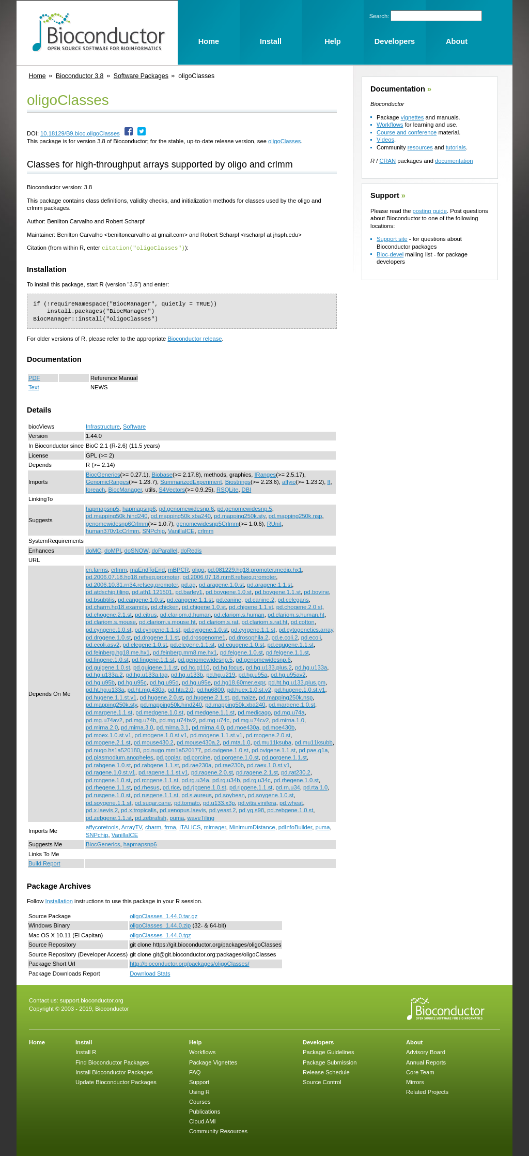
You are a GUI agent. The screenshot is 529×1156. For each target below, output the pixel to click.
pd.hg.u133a (311, 667)
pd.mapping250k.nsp (295, 515)
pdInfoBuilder (295, 827)
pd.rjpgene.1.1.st (250, 787)
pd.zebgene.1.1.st (109, 817)
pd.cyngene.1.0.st (108, 629)
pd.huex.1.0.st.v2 (249, 689)
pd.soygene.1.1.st (108, 802)
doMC (93, 550)
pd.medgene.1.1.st (210, 712)
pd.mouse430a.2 (198, 742)
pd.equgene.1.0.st (241, 644)
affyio (289, 481)
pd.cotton (303, 621)
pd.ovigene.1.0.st (226, 750)
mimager (215, 827)
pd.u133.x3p (219, 802)
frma (170, 827)
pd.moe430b (278, 727)
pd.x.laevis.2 (102, 810)
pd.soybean (230, 795)
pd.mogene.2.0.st (268, 735)
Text (33, 387)
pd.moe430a (243, 727)
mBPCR (178, 569)
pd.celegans (292, 599)
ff (328, 481)
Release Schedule (326, 1072)
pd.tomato (187, 802)
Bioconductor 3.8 (79, 76)
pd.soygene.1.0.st (270, 795)
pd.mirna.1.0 (288, 720)
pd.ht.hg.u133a (105, 689)
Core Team (420, 1072)
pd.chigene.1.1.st (251, 606)
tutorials (456, 147)
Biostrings (238, 481)
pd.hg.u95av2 (288, 674)
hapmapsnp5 (102, 508)
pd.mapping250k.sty (239, 515)
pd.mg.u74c (214, 720)
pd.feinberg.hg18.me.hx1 (118, 652)
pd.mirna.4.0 (208, 727)
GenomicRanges (107, 481)
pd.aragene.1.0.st (221, 584)
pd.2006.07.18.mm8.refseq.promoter (229, 576)
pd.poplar (168, 757)
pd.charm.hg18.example (117, 606)
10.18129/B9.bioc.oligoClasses (80, 133)
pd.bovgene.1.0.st (229, 591)
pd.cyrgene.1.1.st (253, 629)
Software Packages (141, 76)
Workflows (390, 124)
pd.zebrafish (150, 817)
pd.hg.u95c (132, 682)
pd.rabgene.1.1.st (156, 765)
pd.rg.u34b (226, 780)
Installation (59, 901)
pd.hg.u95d (164, 682)
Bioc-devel (390, 254)
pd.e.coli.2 (285, 637)
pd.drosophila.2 (249, 637)
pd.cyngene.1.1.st (157, 629)
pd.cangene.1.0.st (141, 599)
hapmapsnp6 (139, 508)
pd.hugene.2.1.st (207, 697)
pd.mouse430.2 (154, 742)
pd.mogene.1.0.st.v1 (160, 735)
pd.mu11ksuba (272, 742)
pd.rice (171, 787)
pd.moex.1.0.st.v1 (108, 735)
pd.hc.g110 (195, 667)
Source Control (322, 1081)
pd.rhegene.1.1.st (108, 787)
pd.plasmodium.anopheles (119, 757)
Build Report (44, 863)
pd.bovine (316, 591)
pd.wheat (291, 802)
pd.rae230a (197, 765)
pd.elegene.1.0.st (144, 644)
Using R (199, 1091)
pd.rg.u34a (195, 780)
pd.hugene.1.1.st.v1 (111, 697)
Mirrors (415, 1081)
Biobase (161, 474)
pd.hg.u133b (187, 674)
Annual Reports (426, 1062)
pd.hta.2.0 (181, 689)
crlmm (205, 530)
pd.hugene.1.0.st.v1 (299, 689)
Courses (200, 1101)
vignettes (412, 117)
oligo (198, 569)
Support (384, 195)
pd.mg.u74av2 (104, 720)
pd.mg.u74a (289, 712)
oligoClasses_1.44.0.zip (160, 925)
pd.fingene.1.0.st (107, 659)
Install (83, 1042)
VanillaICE (181, 530)
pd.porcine (196, 757)
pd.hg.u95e (196, 682)
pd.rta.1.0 (315, 787)
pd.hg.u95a (252, 674)
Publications (204, 1111)
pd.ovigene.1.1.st (273, 750)
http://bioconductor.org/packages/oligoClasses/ (189, 963)
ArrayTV (131, 827)
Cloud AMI (202, 1121)
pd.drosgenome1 (204, 637)
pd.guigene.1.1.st (155, 667)
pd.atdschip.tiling (107, 591)
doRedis (190, 550)
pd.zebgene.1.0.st (290, 810)
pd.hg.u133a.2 (104, 674)
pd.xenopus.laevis (183, 810)
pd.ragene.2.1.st (257, 772)
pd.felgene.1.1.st (287, 652)
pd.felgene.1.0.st (241, 652)
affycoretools (102, 827)
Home (37, 76)
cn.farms (97, 569)
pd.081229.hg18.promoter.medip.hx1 (255, 569)
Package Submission (329, 1062)
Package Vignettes (213, 1062)
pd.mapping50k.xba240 (181, 515)
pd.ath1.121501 (152, 591)
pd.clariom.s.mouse (111, 621)
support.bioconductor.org (91, 1000)
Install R (85, 1051)
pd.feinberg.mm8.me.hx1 (185, 652)
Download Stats (150, 973)
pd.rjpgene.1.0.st (204, 787)
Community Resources (218, 1131)
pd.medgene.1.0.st (159, 712)
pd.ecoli (311, 637)
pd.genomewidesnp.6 (186, 508)
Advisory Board (425, 1051)
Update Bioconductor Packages (116, 1081)
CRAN (387, 161)
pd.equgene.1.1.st (290, 644)
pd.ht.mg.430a (146, 689)
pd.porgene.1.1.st (284, 757)
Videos (385, 139)
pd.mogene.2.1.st (108, 742)
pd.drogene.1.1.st (156, 637)
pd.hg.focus (228, 667)
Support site (392, 239)
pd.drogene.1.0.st (108, 637)
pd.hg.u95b (100, 682)
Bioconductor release (194, 338)
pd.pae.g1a (313, 750)
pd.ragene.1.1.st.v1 (163, 772)
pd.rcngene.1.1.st (156, 780)
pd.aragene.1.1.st (269, 584)
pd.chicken (165, 606)
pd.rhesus (146, 787)
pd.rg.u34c (257, 780)
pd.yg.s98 (251, 810)
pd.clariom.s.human (239, 614)
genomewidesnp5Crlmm (207, 523)
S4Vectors (172, 489)
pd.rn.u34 (288, 787)
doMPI (112, 550)
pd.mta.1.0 (237, 742)
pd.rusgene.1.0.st (108, 795)
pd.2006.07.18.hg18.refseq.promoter (132, 576)
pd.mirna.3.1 (173, 727)
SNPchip (153, 530)
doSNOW (137, 550)
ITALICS (189, 827)
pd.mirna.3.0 (137, 727)
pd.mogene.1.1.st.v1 (216, 735)
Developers (318, 1042)
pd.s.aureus (196, 795)
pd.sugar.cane (153, 802)
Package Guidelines (328, 1051)
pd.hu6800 (210, 689)
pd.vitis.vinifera (257, 802)
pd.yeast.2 (222, 810)
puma (176, 817)
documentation (454, 161)
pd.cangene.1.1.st (190, 599)
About (414, 1042)
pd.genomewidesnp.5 (244, 508)
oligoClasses (284, 141)
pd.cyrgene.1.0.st (205, 629)
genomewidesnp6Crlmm (117, 523)
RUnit (274, 523)
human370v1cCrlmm (112, 530)
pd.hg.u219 (220, 674)
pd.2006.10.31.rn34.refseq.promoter (132, 584)
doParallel (164, 550)
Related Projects (427, 1091)
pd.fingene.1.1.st (153, 659)
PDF (34, 377)
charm (153, 827)
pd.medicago (254, 712)
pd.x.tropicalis (138, 810)
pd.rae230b (229, 765)
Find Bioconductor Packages (112, 1062)
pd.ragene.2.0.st (212, 772)
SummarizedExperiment (191, 481)
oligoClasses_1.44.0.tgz (160, 935)
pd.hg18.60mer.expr (239, 682)
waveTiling (201, 817)
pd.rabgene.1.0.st (108, 765)
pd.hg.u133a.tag (147, 674)
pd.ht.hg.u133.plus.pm (296, 682)
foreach (95, 489)
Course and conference (407, 132)
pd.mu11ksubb (313, 742)
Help (195, 1042)
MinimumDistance (252, 827)
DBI (247, 489)
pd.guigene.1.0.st (108, 667)
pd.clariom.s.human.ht (296, 614)
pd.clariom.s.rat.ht (265, 621)
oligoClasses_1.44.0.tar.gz (163, 915)
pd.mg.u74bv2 (177, 720)
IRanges (265, 474)
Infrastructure (103, 426)
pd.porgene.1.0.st (236, 757)
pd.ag (188, 584)
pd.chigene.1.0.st (204, 606)
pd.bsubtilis (100, 599)
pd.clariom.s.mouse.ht (167, 621)
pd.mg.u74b (141, 720)
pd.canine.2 (259, 599)
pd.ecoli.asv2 (102, 644)
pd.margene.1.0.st (292, 704)
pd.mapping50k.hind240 (116, 515)
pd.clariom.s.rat (218, 621)
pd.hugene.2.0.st (160, 697)
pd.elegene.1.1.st (192, 644)
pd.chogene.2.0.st (299, 606)
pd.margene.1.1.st (109, 712)
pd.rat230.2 (295, 772)
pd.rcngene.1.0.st (108, 780)
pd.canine (229, 599)
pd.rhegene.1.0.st (296, 780)
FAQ (194, 1072)
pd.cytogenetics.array (305, 629)
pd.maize (244, 697)
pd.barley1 (189, 591)
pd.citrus (146, 614)
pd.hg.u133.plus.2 (269, 667)
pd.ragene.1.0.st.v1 (110, 772)
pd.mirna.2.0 (102, 727)
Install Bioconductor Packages (114, 1072)
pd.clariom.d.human (185, 614)
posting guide (429, 211)
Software (134, 426)
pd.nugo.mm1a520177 (172, 750)
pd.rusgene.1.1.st (156, 795)
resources (420, 147)
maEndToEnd (147, 569)
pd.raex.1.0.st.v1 (268, 765)
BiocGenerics (103, 474)
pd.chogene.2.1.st (109, 614)
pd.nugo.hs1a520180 (113, 750)
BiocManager (125, 489)
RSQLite (227, 489)
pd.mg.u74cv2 (250, 720)
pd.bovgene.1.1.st (278, 591)
